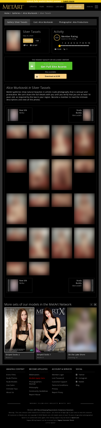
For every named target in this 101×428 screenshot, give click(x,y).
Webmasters (34, 375)
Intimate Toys (12, 389)
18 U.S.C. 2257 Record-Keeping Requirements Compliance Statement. (50, 410)
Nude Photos (11, 378)
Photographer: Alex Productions (73, 22)
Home (7, 13)
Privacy (55, 389)
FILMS (42, 7)
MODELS (50, 7)
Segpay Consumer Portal (66, 420)
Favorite (28, 40)
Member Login (58, 375)
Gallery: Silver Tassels (17, 22)
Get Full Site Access (50, 66)
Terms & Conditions (60, 385)
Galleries (16, 13)
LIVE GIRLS (60, 7)
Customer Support (59, 382)
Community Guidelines (38, 391)
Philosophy (33, 387)
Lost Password (58, 378)
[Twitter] (80, 375)
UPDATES (33, 7)
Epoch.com (75, 418)
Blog (77, 385)
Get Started (75, 6)
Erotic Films (11, 375)
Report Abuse (34, 394)
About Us (10, 392)
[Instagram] (81, 378)
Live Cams (10, 385)
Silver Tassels (32, 32)
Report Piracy (57, 392)
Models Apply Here (37, 378)
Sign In (90, 7)
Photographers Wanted (35, 383)
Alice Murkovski (30, 13)
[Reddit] (80, 382)
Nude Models (11, 382)
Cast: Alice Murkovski (43, 22)
